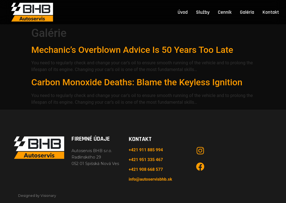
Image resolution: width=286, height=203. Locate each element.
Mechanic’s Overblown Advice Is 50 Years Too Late (132, 49)
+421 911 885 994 (146, 149)
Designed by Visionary (37, 195)
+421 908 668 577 (146, 169)
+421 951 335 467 (146, 159)
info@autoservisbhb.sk (150, 179)
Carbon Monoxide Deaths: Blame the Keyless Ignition (136, 82)
